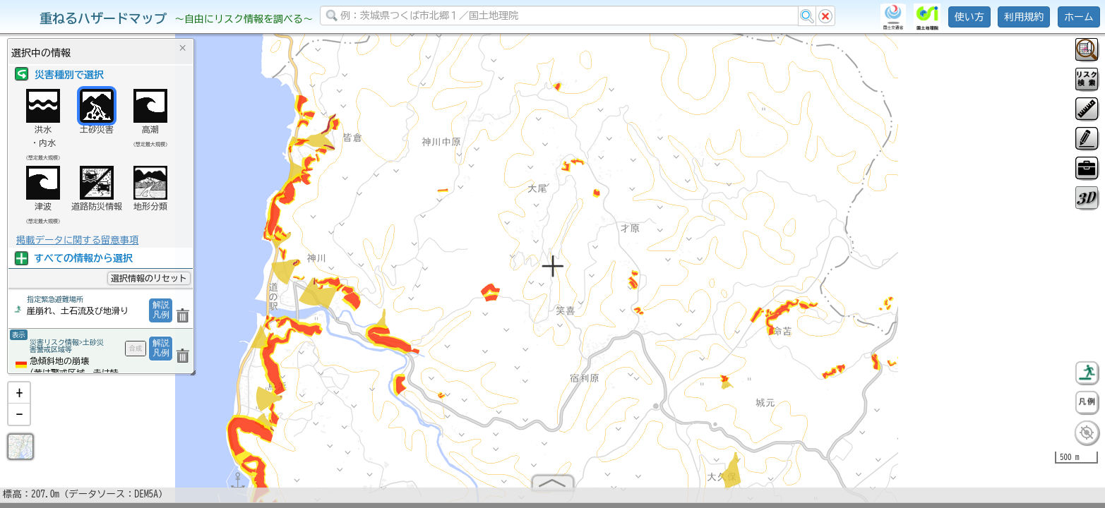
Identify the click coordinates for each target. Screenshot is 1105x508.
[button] (19, 398)
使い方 (969, 17)
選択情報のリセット (149, 278)
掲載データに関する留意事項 (77, 240)
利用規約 (1024, 17)
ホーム (1079, 17)
